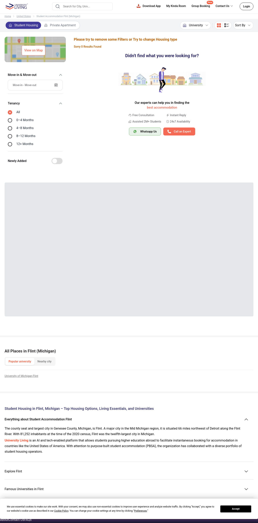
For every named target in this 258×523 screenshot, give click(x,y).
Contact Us (16, 520)
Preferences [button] (140, 510)
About (4, 520)
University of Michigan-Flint (21, 376)
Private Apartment (60, 25)
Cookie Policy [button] (61, 510)
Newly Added (17, 161)
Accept (236, 508)
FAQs (28, 520)
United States (24, 16)
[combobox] (82, 6)
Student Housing (23, 25)
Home (8, 16)
